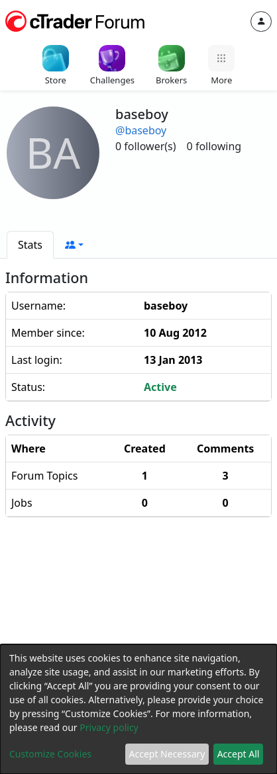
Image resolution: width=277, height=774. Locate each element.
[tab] (30, 245)
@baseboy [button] (140, 130)
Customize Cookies (50, 754)
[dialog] (138, 709)
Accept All (238, 754)
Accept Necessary (167, 754)
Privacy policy (109, 727)
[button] (74, 245)
